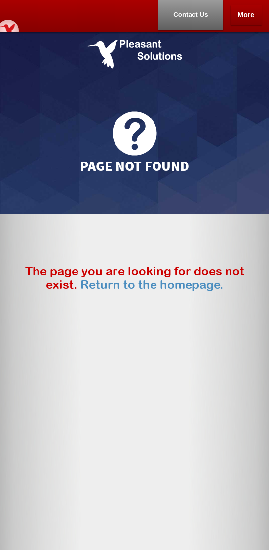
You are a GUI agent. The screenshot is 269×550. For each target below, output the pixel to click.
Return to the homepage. (152, 284)
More (246, 15)
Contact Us (190, 14)
